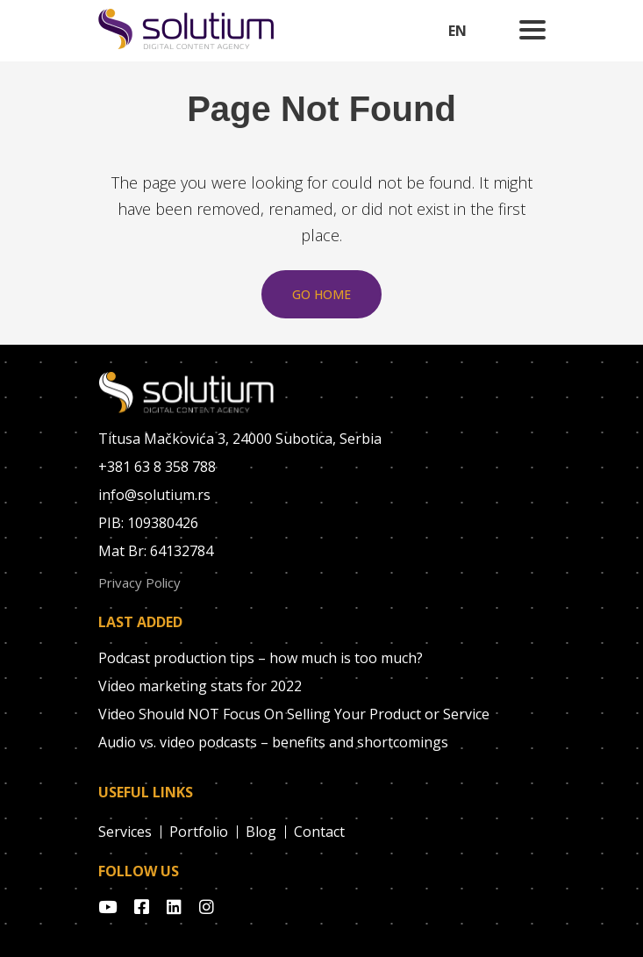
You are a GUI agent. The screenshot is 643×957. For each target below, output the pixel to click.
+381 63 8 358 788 (157, 466)
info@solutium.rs (154, 494)
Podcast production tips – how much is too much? (260, 658)
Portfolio (198, 831)
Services (125, 831)
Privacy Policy (139, 582)
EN (457, 30)
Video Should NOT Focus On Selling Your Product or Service (293, 714)
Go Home (321, 294)
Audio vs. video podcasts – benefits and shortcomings (273, 742)
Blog (261, 831)
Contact (319, 831)
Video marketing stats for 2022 (200, 686)
